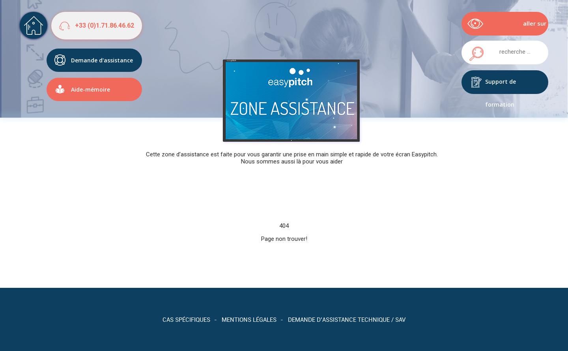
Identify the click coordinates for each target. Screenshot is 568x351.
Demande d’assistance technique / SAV (346, 319)
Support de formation (500, 86)
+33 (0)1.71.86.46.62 (104, 25)
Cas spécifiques (186, 319)
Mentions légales (249, 319)
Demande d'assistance (102, 57)
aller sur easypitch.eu (528, 27)
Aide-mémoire (90, 86)
